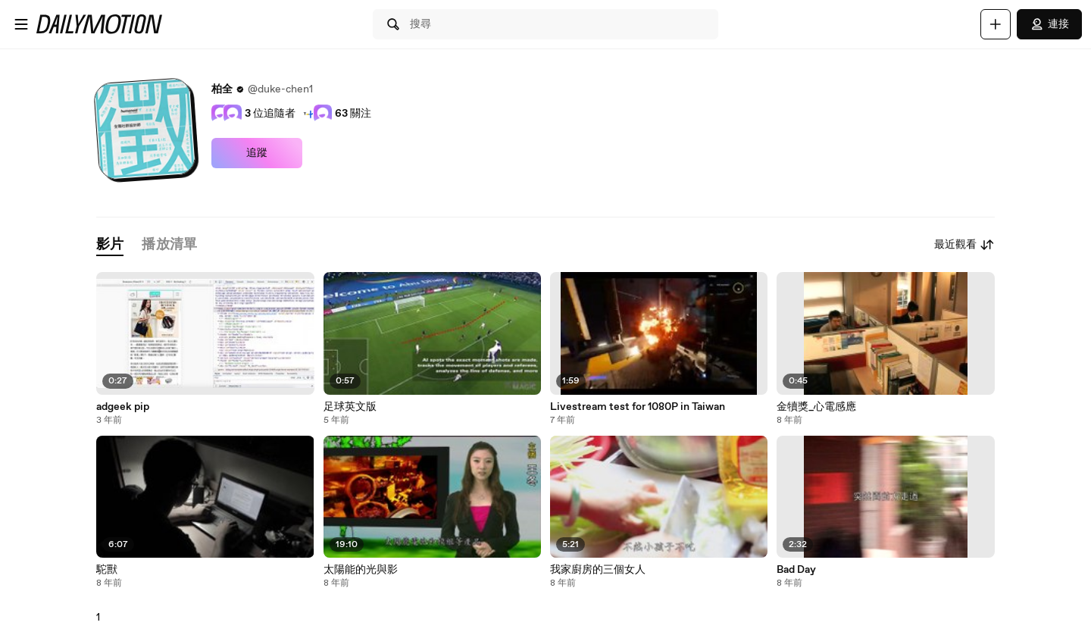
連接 (1049, 24)
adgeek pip (122, 407)
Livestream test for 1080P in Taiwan (637, 407)
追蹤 (256, 153)
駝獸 (106, 570)
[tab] (109, 245)
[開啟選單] (21, 24)
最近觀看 (964, 244)
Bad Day (796, 570)
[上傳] (995, 24)
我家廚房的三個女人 (598, 570)
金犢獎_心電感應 (816, 407)
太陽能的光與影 (361, 570)
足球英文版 (350, 407)
